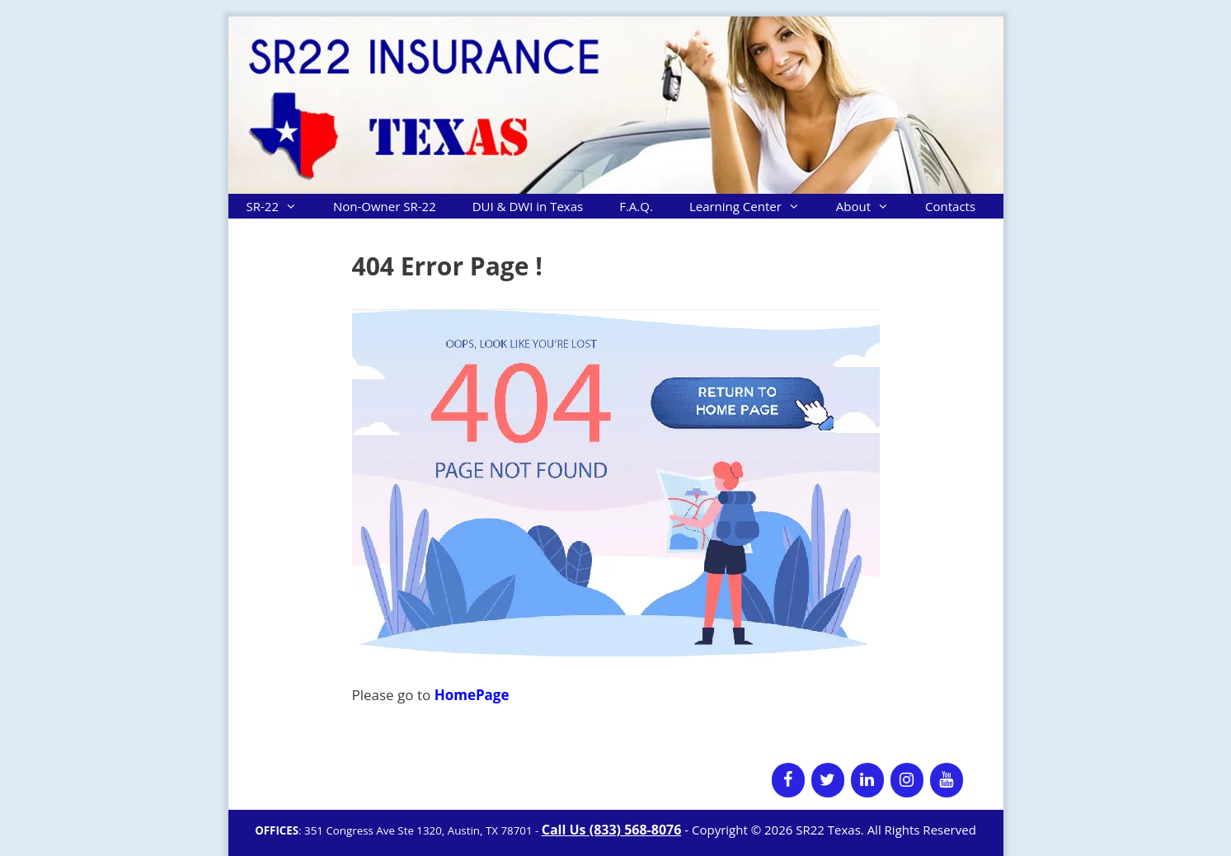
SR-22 (281, 206)
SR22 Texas (828, 829)
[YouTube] (946, 780)
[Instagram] (906, 780)
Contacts (950, 206)
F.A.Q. (636, 206)
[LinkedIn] (867, 780)
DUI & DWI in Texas (527, 206)
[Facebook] (788, 780)
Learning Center (753, 206)
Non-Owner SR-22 (384, 206)
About (871, 206)
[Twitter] (827, 780)
